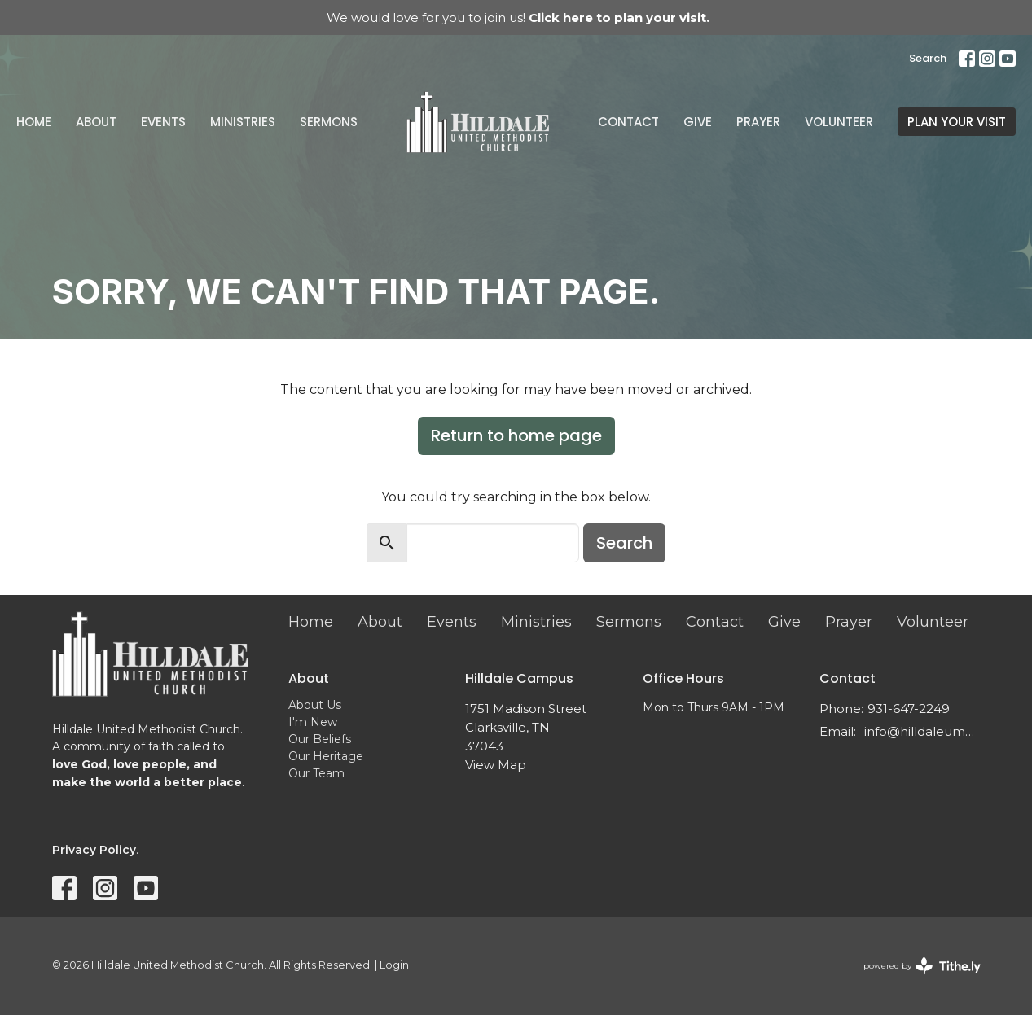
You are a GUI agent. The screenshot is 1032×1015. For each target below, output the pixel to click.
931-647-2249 (908, 708)
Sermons (329, 121)
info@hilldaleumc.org (922, 731)
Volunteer (839, 121)
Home (33, 121)
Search (927, 58)
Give (697, 121)
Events (163, 121)
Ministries (242, 121)
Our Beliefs (319, 739)
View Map (495, 764)
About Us (314, 705)
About (96, 121)
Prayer (758, 121)
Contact (628, 121)
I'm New (312, 722)
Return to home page (516, 435)
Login (394, 965)
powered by (922, 966)
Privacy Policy (94, 849)
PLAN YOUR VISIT (956, 121)
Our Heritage (325, 756)
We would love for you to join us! (518, 17)
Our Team (316, 773)
